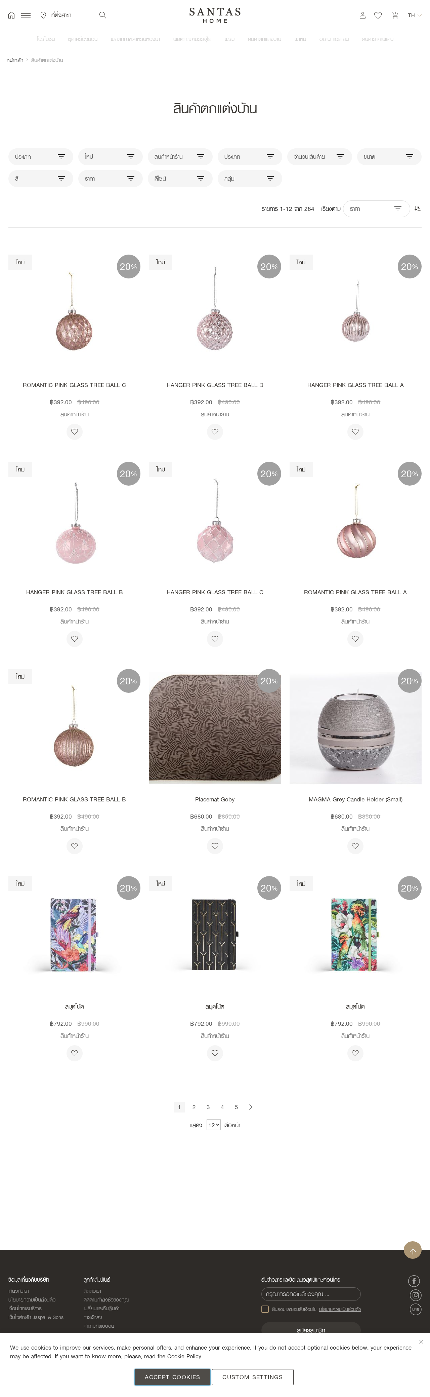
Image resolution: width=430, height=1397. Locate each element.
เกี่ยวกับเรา (18, 1293)
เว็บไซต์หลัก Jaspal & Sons (35, 1320)
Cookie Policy (185, 1356)
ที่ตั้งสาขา (56, 16)
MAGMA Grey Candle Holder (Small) (355, 799)
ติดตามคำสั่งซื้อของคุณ (106, 1302)
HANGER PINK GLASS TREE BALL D (215, 385)
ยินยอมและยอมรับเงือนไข (312, 1312)
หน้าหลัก (15, 59)
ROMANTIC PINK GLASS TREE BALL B (74, 799)
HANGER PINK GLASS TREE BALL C (215, 592)
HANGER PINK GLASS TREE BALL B (74, 592)
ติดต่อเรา (92, 1293)
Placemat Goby (214, 799)
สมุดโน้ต (74, 1006)
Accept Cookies (172, 1377)
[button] (415, 16)
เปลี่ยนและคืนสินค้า (102, 1311)
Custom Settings (252, 1377)
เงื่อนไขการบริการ (25, 1311)
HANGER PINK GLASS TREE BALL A (355, 385)
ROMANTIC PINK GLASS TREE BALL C (74, 385)
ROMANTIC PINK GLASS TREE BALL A (355, 592)
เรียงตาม (331, 208)
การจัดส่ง (93, 1320)
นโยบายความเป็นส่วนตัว (31, 1302)
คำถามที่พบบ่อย (99, 1328)
